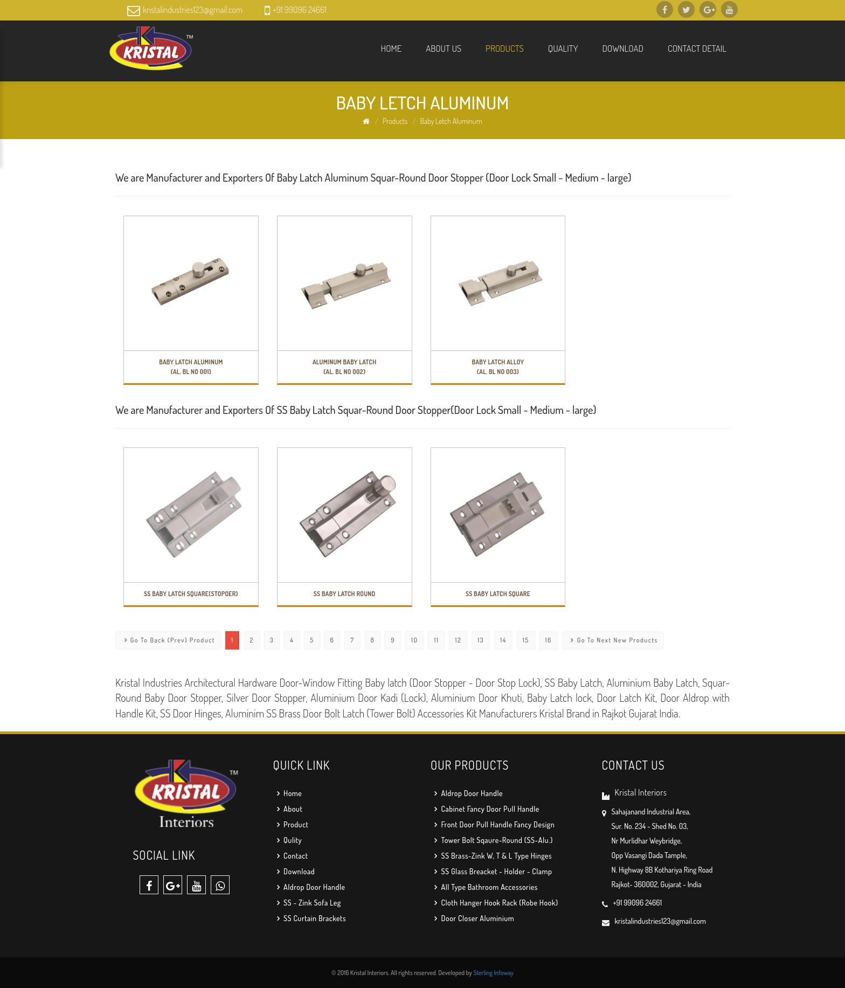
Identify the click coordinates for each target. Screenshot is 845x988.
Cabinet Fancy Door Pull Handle (485, 808)
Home (391, 48)
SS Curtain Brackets (309, 918)
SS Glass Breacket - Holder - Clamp (491, 871)
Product (291, 824)
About (288, 808)
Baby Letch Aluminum (451, 121)
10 (414, 640)
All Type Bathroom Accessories (484, 887)
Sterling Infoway (493, 973)
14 (503, 640)
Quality (563, 48)
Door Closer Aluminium (472, 918)
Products (505, 48)
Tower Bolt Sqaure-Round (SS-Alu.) (492, 840)
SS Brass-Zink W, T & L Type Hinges (491, 855)
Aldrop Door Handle (309, 887)
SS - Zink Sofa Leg (307, 902)
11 (436, 640)
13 (480, 640)
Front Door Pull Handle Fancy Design (493, 824)
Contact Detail (697, 48)
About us (443, 48)
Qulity (287, 840)
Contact (290, 855)
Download (622, 48)
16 (548, 640)
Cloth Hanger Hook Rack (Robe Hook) (494, 902)
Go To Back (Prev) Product (168, 640)
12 (458, 640)
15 (526, 640)
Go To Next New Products (613, 640)
